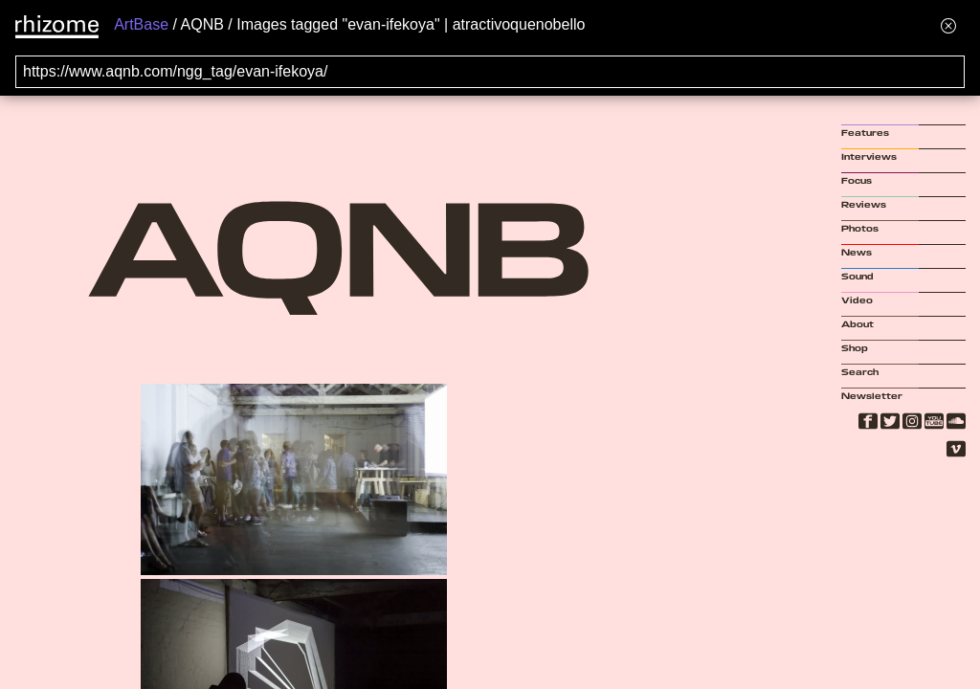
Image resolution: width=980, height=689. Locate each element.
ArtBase (141, 24)
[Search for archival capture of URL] (490, 72)
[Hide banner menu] (948, 25)
